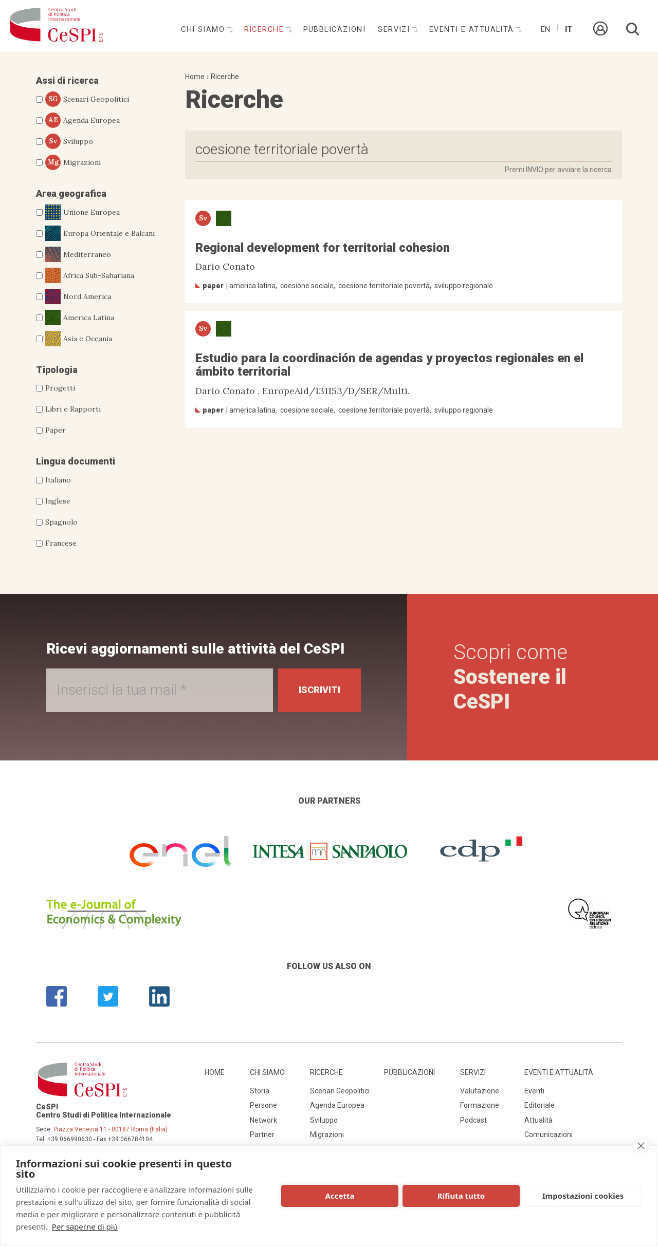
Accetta (340, 1196)
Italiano (58, 480)
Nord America (78, 296)
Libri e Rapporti (73, 409)
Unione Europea (82, 212)
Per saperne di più (85, 1226)
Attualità (538, 1120)
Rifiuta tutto (461, 1196)
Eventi (534, 1091)
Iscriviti (319, 689)
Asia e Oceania (78, 338)
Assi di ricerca (67, 80)
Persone (263, 1105)
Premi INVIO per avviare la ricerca (558, 169)
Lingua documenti (75, 461)
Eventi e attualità (473, 29)
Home (195, 76)
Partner (262, 1134)
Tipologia (57, 369)
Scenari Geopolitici (87, 99)
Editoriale (539, 1105)
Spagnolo (61, 522)
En (545, 29)
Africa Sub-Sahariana (89, 275)
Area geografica (71, 193)
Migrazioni (73, 162)
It (568, 29)
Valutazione (479, 1091)
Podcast (473, 1120)
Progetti (60, 388)
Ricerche (265, 29)
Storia (259, 1091)
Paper (55, 430)
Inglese (57, 501)
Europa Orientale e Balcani (100, 233)
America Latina (79, 317)
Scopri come (510, 677)
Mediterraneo (78, 254)
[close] (640, 1146)
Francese (61, 543)
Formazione (479, 1105)
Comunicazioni (548, 1134)
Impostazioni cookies (583, 1196)
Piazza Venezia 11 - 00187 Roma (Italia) (110, 1129)
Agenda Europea (82, 120)
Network (263, 1120)
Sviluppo (69, 141)
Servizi (395, 29)
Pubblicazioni (334, 29)
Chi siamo (204, 29)
